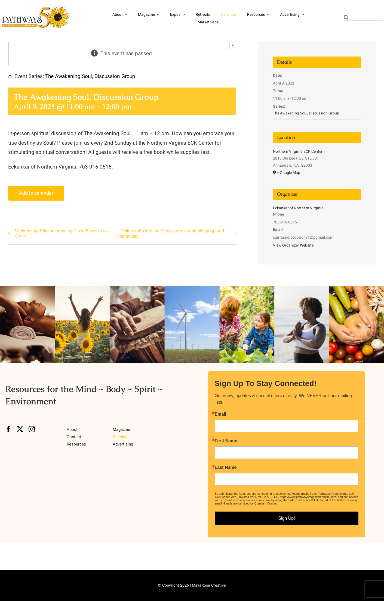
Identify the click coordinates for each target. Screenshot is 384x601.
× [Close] (233, 45)
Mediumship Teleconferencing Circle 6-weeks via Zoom (62, 233)
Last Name (226, 467)
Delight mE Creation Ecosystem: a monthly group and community (170, 234)
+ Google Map (288, 173)
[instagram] (32, 429)
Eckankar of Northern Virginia (298, 208)
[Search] (346, 17)
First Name (226, 441)
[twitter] (20, 429)
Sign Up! (286, 518)
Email (220, 414)
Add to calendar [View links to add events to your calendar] (36, 193)
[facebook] (8, 429)
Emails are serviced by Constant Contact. (250, 503)
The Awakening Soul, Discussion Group (306, 113)
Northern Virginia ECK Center (297, 151)
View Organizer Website (293, 245)
